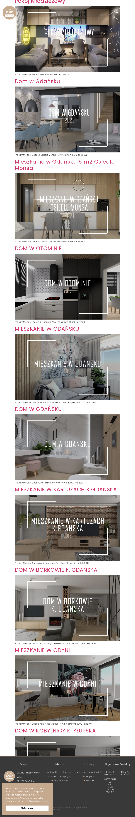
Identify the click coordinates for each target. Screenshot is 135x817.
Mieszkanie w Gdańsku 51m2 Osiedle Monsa (65, 174)
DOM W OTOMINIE (38, 257)
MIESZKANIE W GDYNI (42, 659)
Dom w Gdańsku (37, 90)
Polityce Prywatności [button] (37, 801)
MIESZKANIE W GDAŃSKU (47, 338)
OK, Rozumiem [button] (27, 808)
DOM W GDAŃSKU (38, 418)
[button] (117, 12)
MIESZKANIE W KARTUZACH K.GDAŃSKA (66, 498)
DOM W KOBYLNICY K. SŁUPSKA (55, 740)
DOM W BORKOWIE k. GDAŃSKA (56, 579)
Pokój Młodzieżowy (112, 773)
